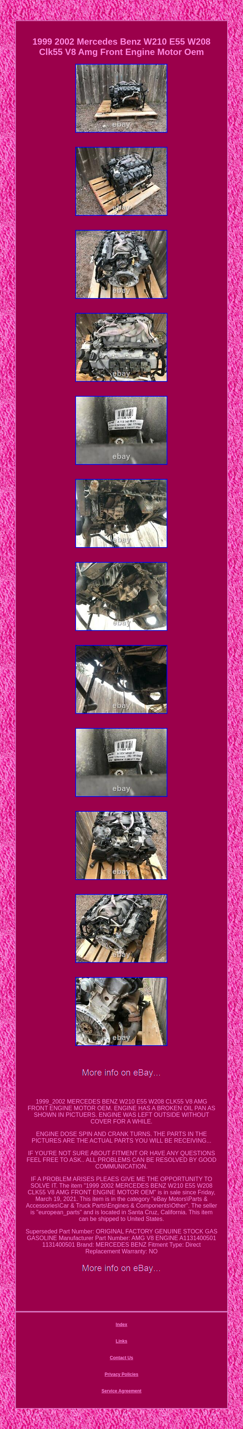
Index (121, 1324)
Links (121, 1341)
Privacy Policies (121, 1374)
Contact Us (121, 1357)
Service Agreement (121, 1391)
